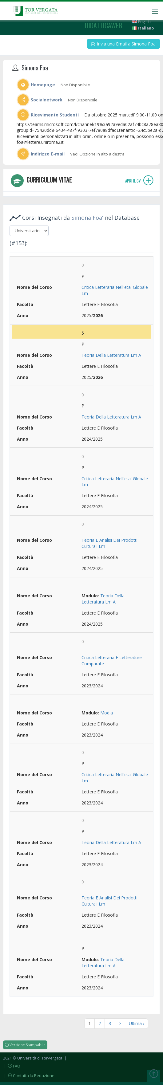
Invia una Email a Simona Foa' (123, 44)
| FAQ (11, 1066)
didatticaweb (103, 25)
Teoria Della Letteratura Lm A (111, 355)
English (141, 21)
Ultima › (136, 1023)
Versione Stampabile (25, 1045)
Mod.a (106, 713)
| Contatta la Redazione (28, 1075)
